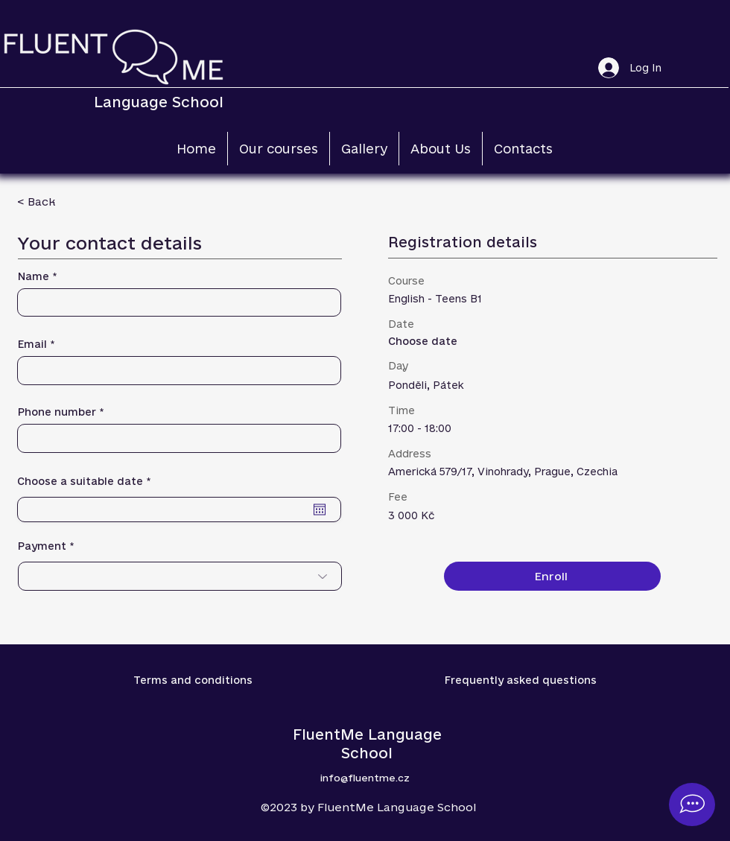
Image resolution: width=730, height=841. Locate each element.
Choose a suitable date (87, 481)
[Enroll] (552, 576)
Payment (42, 546)
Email (32, 344)
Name (33, 277)
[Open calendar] (320, 509)
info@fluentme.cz (365, 777)
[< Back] (70, 201)
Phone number (57, 412)
